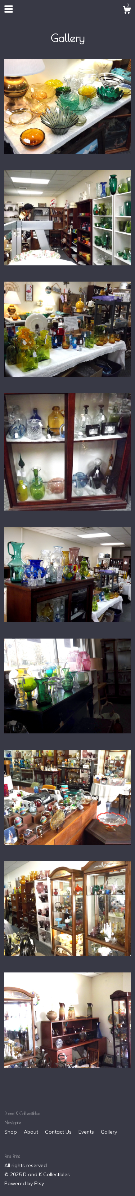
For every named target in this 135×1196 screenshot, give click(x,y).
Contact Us (59, 1132)
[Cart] (127, 10)
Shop (11, 1132)
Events (86, 1132)
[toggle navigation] (8, 9)
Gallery (109, 1132)
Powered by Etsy (24, 1183)
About (32, 1132)
